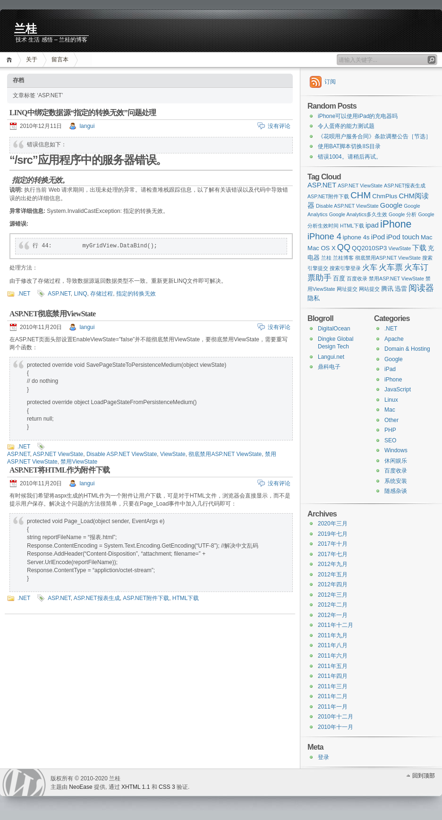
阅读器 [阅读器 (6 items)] (421, 288)
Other (391, 420)
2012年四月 (333, 584)
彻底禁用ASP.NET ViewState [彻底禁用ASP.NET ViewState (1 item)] (388, 258)
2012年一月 (333, 615)
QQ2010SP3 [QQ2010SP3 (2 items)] (369, 248)
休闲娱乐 (395, 460)
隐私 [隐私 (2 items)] (313, 298)
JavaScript (397, 389)
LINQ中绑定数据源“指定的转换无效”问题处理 (82, 113)
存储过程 (101, 293)
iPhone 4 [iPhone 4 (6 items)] (324, 236)
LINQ (80, 293)
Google (393, 359)
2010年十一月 (335, 727)
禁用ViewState (78, 461)
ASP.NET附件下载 (146, 598)
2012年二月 (333, 604)
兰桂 (25, 29)
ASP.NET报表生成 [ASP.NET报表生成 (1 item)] (404, 185)
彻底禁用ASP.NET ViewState (225, 454)
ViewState (173, 454)
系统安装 (395, 481)
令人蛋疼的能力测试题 (346, 126)
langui (86, 126)
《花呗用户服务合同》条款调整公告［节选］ (374, 136)
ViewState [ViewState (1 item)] (399, 248)
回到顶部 (423, 775)
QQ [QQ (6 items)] (343, 247)
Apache (394, 339)
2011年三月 (333, 686)
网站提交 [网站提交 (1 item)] (369, 289)
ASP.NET (59, 293)
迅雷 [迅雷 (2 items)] (401, 288)
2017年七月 (333, 554)
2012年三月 (333, 595)
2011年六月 (333, 655)
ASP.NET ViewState (58, 454)
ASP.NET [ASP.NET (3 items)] (321, 185)
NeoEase (80, 787)
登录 (323, 757)
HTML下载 (185, 598)
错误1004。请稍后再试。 (350, 156)
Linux (391, 400)
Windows (396, 450)
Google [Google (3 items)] (391, 205)
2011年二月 (333, 696)
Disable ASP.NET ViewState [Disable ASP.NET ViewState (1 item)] (347, 206)
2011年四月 (333, 676)
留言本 (59, 59)
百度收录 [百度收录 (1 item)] (357, 278)
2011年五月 (333, 666)
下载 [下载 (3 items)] (419, 248)
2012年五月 (333, 574)
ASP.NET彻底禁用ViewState (52, 314)
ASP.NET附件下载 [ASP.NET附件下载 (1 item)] (328, 196)
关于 (31, 59)
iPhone (393, 379)
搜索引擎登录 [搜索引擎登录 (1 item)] (345, 268)
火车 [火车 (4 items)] (369, 267)
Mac (389, 409)
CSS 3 (167, 787)
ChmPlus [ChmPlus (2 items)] (384, 196)
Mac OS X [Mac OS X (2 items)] (321, 248)
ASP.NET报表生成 (97, 598)
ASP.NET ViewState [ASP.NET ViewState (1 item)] (360, 185)
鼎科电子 (329, 367)
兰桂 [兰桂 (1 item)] (326, 258)
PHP (390, 430)
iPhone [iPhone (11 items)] (395, 224)
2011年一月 (333, 706)
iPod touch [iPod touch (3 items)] (402, 237)
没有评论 (279, 126)
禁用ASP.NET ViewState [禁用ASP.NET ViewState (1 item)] (396, 278)
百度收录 (395, 470)
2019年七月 (333, 534)
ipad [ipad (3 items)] (372, 225)
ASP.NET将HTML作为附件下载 (59, 470)
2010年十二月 (335, 716)
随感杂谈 (395, 491)
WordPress (24, 782)
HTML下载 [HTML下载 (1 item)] (352, 225)
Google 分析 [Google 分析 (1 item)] (402, 214)
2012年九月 (333, 564)
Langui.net (331, 357)
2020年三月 (333, 523)
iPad (390, 369)
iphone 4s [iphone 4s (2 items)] (356, 237)
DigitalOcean (334, 328)
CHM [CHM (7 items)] (360, 195)
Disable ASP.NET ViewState (121, 454)
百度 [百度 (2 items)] (339, 278)
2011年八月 (333, 645)
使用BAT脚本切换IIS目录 (349, 146)
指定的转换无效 (136, 293)
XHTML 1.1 (135, 787)
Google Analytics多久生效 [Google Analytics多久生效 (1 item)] (358, 214)
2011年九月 (333, 635)
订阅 (330, 81)
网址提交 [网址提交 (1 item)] (347, 289)
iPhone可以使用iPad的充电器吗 (358, 116)
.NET (23, 293)
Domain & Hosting (407, 349)
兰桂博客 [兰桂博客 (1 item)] (343, 258)
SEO (390, 440)
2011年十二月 (335, 625)
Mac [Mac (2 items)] (427, 237)
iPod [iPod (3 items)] (378, 237)
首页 (10, 59)
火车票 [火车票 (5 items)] (391, 267)
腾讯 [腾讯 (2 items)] (387, 288)
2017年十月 (333, 544)
